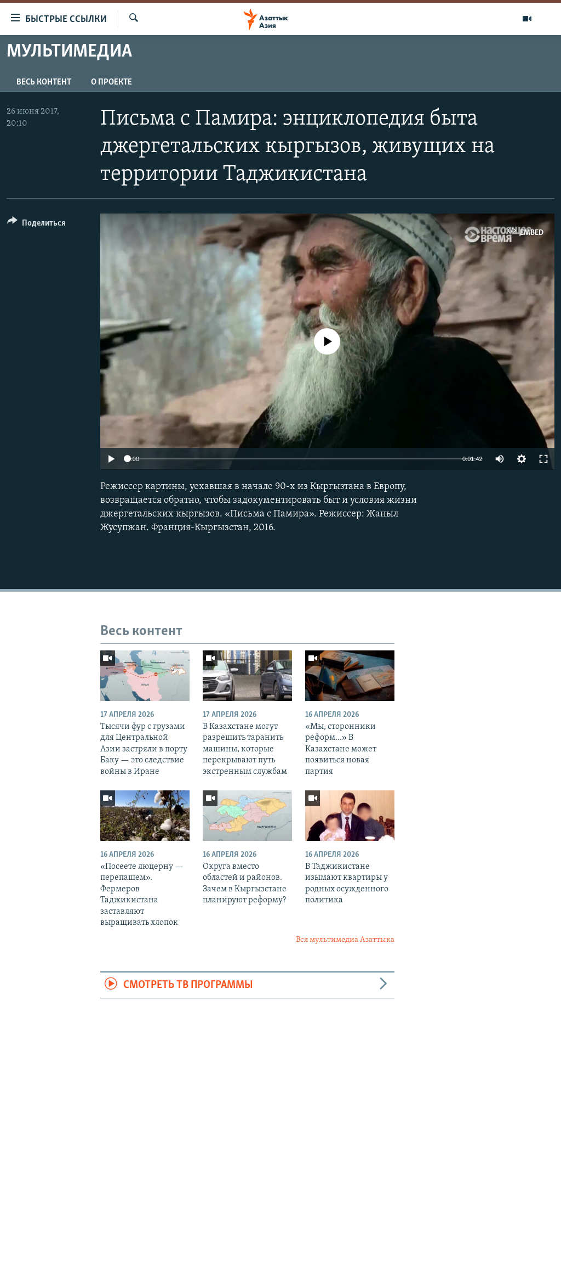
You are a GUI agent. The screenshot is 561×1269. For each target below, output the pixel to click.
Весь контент (43, 82)
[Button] (36, 225)
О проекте (111, 82)
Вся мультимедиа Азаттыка (345, 940)
